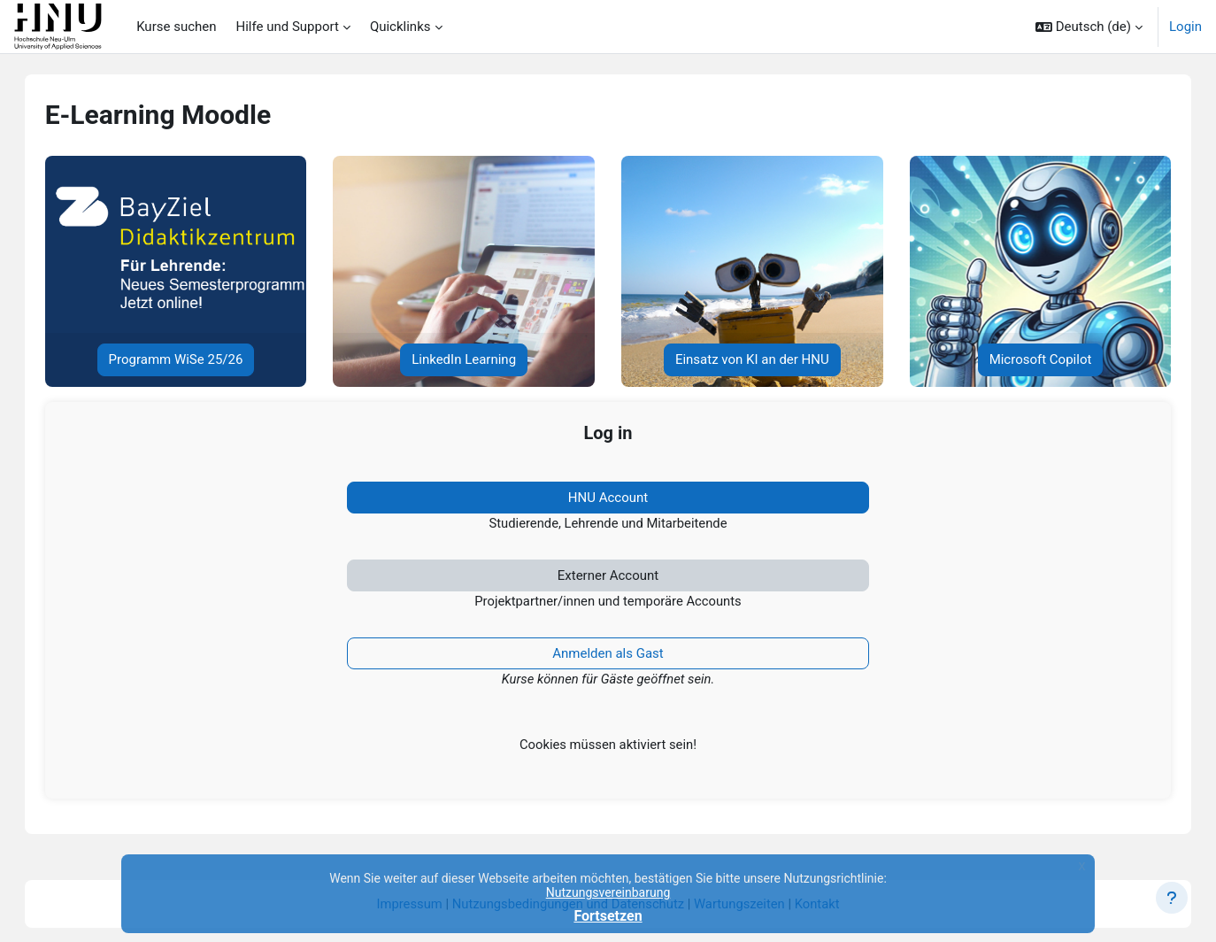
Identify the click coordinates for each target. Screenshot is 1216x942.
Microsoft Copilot (1026, 359)
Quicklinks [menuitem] (400, 27)
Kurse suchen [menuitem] (176, 27)
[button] (1089, 26)
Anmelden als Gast (608, 655)
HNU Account (608, 498)
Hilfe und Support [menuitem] (287, 27)
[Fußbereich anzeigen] (1172, 898)
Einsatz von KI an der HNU (748, 359)
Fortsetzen (607, 915)
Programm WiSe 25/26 (189, 359)
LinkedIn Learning (468, 359)
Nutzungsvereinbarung (608, 892)
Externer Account (608, 576)
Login (1185, 27)
